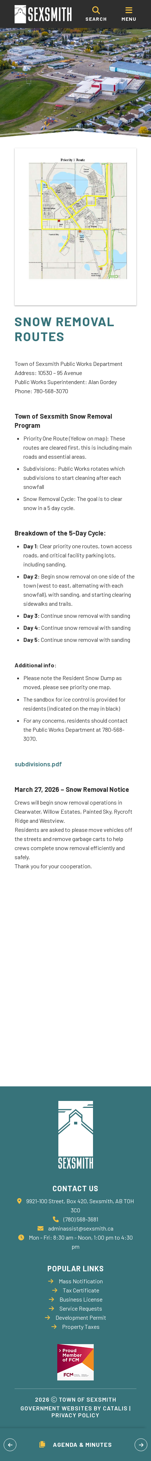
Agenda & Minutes (75, 1444)
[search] (96, 14)
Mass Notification (75, 1281)
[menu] (128, 14)
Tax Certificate (75, 1290)
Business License (75, 1299)
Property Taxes (75, 1326)
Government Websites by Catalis (74, 1408)
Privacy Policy (75, 1414)
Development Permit (75, 1317)
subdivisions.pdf (38, 764)
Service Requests (75, 1308)
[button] (10, 1444)
